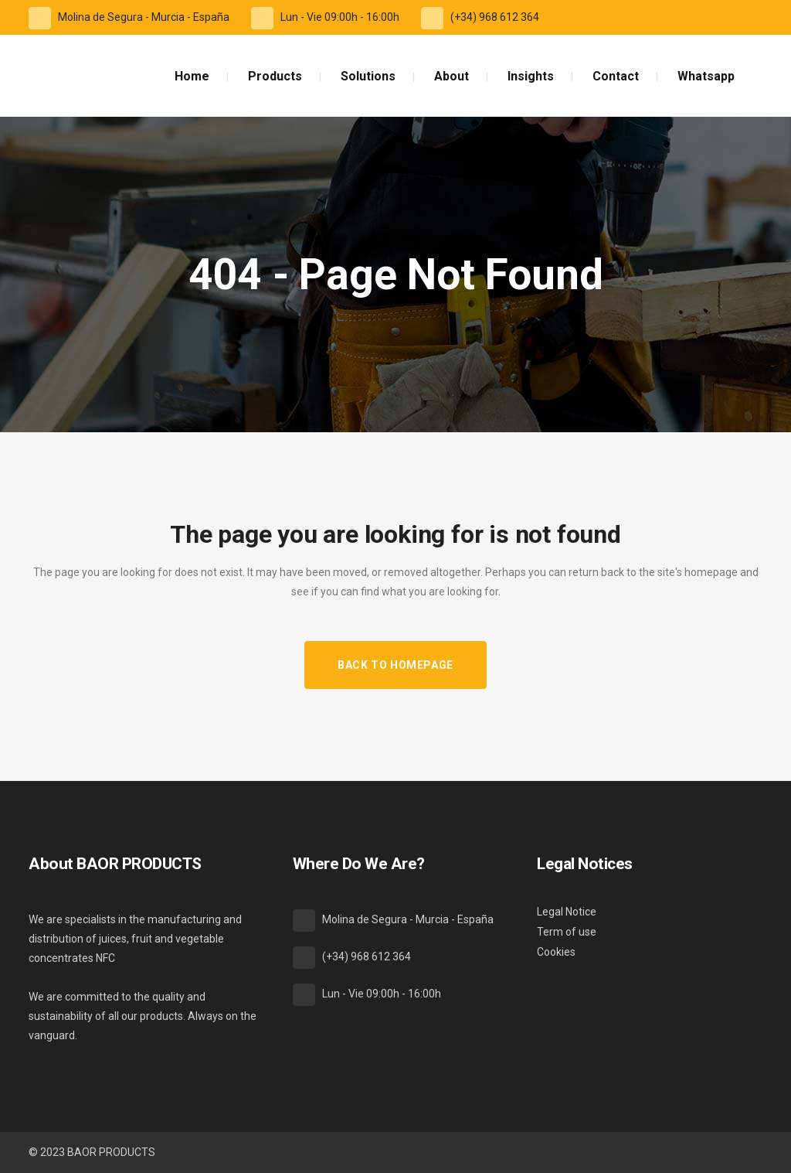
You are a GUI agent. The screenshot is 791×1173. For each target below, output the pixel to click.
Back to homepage (395, 665)
